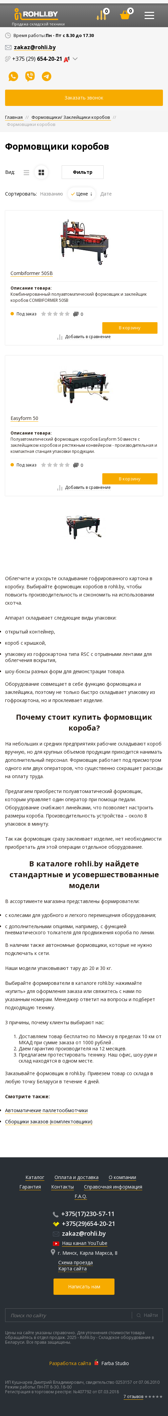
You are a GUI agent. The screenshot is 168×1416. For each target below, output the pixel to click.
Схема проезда (75, 1262)
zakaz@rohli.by (79, 1233)
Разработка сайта (70, 1363)
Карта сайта (72, 1268)
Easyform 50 (24, 418)
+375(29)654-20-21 (84, 1223)
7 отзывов (133, 1396)
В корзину (130, 328)
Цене (84, 193)
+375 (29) (42, 58)
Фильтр (82, 172)
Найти (151, 1315)
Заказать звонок (84, 97)
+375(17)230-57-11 (83, 1214)
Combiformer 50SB (31, 273)
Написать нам (84, 1286)
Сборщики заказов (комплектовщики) (48, 1121)
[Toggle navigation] (149, 15)
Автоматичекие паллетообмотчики (46, 1110)
